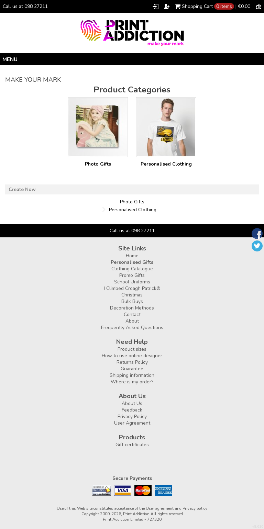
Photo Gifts (98, 164)
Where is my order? (132, 382)
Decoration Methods (132, 308)
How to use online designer (132, 355)
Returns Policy (132, 362)
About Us (132, 403)
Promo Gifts (132, 275)
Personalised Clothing (166, 164)
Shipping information (132, 375)
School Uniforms (132, 282)
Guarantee (132, 368)
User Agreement (132, 423)
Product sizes (132, 349)
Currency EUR (258, 6)
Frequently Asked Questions (132, 327)
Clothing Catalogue (132, 269)
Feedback (132, 410)
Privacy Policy (132, 416)
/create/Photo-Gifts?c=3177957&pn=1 (98, 127)
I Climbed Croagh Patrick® (132, 288)
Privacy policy (195, 508)
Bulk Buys (132, 301)
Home (132, 255)
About (132, 321)
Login (155, 6)
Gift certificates (132, 444)
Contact (132, 314)
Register (166, 6)
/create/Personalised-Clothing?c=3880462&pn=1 (166, 127)
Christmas (132, 295)
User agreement (160, 508)
